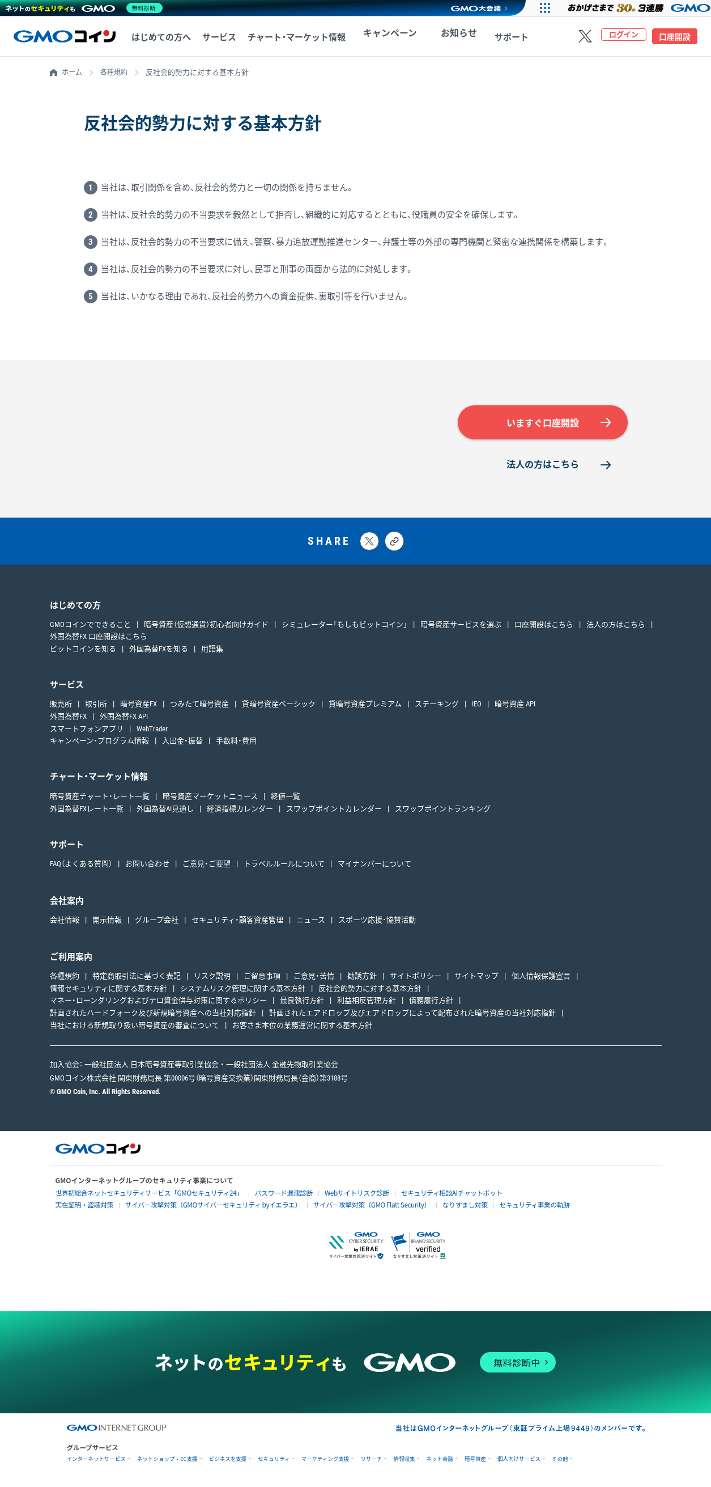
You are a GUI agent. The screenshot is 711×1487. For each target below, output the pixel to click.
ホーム (73, 72)
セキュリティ (273, 1460)
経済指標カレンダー (240, 811)
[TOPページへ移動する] (65, 36)
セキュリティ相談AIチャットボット (409, 1195)
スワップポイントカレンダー (334, 811)
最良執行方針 (302, 1003)
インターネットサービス (96, 1460)
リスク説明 (212, 979)
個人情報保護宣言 (541, 979)
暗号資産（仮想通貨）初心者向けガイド (206, 626)
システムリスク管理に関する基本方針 (242, 990)
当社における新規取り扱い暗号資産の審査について (134, 1028)
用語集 (212, 651)
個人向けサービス (518, 1460)
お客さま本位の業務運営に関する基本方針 (302, 1028)
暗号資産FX (138, 706)
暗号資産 (475, 1460)
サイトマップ (476, 979)
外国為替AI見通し (165, 811)
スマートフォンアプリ (87, 731)
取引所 (96, 706)
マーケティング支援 (325, 1460)
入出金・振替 (182, 743)
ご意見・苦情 (313, 979)
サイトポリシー (415, 979)
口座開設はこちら (543, 626)
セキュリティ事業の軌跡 (485, 1206)
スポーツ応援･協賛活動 (377, 922)
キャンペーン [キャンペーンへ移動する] (382, 37)
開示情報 (107, 922)
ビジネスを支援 (228, 1460)
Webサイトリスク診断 (324, 1195)
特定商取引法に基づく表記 (136, 979)
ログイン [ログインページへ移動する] (624, 36)
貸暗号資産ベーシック (279, 706)
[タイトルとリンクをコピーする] (394, 543)
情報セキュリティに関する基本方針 (108, 990)
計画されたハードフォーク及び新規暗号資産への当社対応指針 (153, 1015)
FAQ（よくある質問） (81, 866)
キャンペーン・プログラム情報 (99, 743)
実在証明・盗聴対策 (81, 1206)
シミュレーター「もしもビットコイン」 (344, 626)
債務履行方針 (431, 1003)
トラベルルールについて (284, 866)
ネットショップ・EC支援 (167, 1460)
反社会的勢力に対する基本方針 (370, 990)
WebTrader (152, 731)
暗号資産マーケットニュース (210, 799)
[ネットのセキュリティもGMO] (87, 8)
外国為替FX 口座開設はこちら (98, 639)
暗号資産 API (515, 706)
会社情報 (64, 922)
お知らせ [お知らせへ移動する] (436, 37)
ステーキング (437, 706)
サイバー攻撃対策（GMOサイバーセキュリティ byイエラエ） (196, 1206)
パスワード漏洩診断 (258, 1195)
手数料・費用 (236, 743)
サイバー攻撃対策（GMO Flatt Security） (338, 1206)
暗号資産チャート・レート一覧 (100, 799)
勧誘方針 (362, 979)
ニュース (310, 922)
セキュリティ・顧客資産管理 (237, 922)
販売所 (61, 706)
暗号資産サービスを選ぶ (460, 626)
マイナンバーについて (374, 866)
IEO (477, 706)
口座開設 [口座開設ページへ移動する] (675, 36)
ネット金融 (439, 1460)
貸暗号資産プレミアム (365, 706)
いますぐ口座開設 (543, 424)
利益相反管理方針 (366, 1003)
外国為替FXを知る (158, 651)
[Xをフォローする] (585, 36)
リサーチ (371, 1460)
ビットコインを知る (83, 651)
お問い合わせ (147, 866)
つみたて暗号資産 (199, 706)
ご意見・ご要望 (206, 866)
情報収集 (404, 1460)
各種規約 (116, 72)
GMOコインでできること (90, 626)
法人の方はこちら (543, 466)
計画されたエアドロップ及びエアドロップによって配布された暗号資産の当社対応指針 (412, 1015)
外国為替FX (68, 719)
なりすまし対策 (422, 1206)
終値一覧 (285, 799)
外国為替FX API (124, 719)
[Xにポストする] (369, 544)
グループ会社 (156, 922)
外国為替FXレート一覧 (87, 811)
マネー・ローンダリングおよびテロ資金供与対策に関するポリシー (158, 1003)
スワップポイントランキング (443, 811)
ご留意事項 (262, 979)
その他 (560, 1460)
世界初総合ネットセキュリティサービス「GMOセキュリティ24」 (138, 1195)
